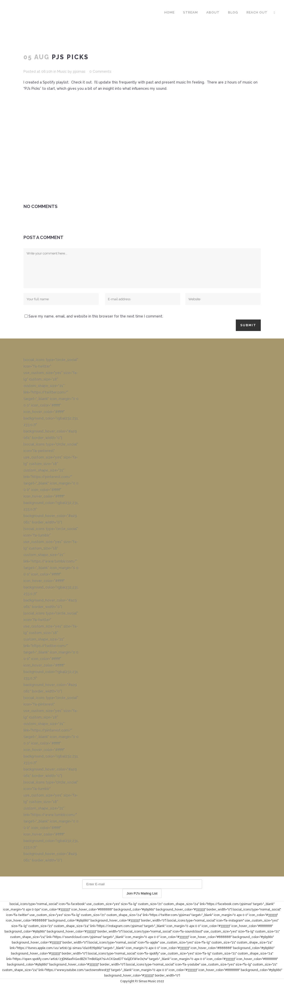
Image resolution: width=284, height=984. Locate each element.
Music (62, 72)
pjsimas (79, 72)
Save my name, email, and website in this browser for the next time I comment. (95, 316)
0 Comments (100, 72)
